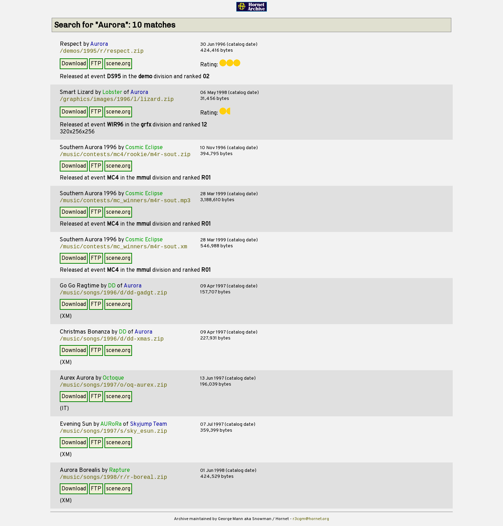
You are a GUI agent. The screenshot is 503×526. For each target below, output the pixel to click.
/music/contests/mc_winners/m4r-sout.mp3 (125, 201)
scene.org (118, 63)
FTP (96, 63)
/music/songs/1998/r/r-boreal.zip (113, 477)
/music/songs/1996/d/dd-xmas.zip (112, 339)
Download (73, 63)
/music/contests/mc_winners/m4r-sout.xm (123, 247)
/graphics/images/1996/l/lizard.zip (117, 99)
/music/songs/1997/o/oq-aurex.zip (113, 385)
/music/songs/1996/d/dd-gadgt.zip (113, 293)
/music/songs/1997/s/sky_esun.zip (113, 431)
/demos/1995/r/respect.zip (102, 51)
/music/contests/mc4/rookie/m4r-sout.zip (125, 155)
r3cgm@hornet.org (311, 519)
